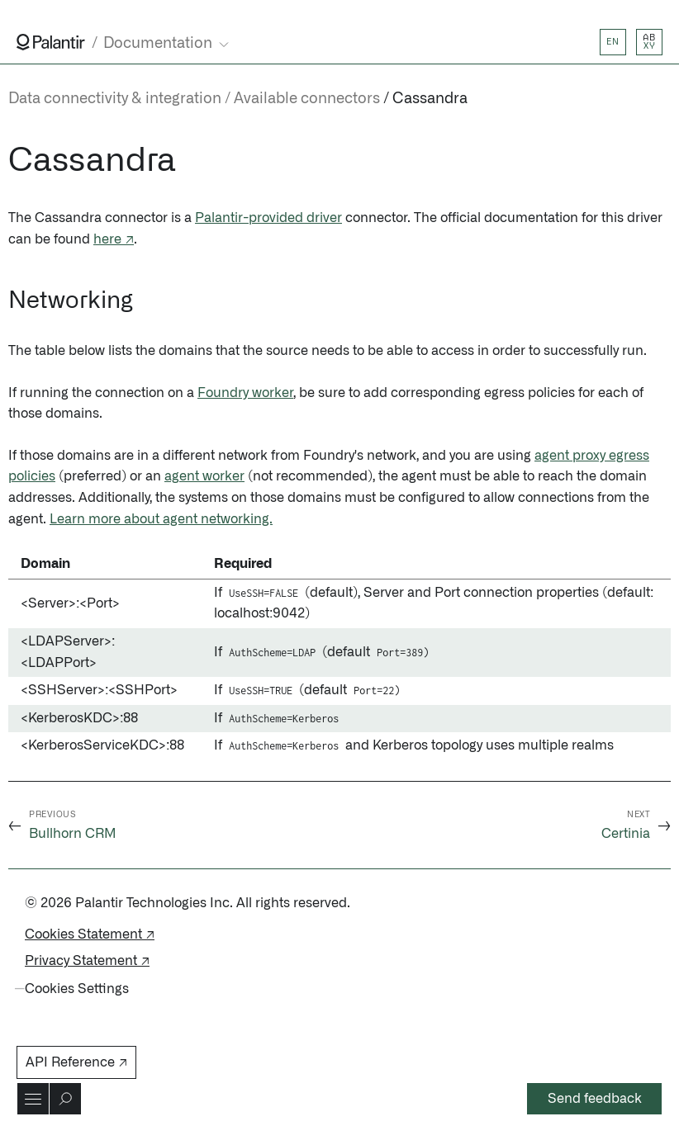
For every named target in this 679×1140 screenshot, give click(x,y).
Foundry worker (245, 393)
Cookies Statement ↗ (89, 934)
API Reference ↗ (76, 1062)
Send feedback (595, 1098)
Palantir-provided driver (268, 218)
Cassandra (430, 99)
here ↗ (113, 239)
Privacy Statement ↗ (87, 960)
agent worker (204, 476)
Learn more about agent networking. (161, 519)
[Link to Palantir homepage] (51, 42)
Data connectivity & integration (114, 99)
